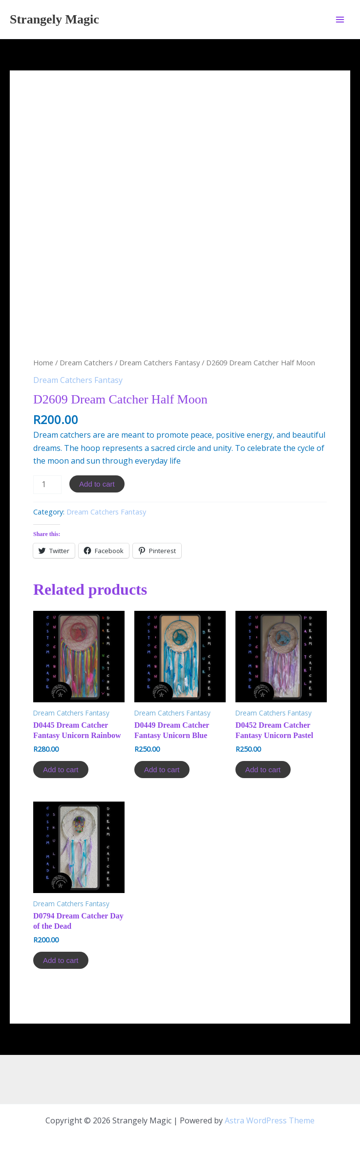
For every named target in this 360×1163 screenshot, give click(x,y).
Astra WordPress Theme (270, 1120)
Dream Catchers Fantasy (159, 362)
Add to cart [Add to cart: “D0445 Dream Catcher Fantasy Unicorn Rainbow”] (61, 769)
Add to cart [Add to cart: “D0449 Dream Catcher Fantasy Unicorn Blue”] (162, 769)
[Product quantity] (47, 484)
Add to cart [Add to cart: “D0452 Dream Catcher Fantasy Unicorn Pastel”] (263, 769)
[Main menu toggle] (340, 19)
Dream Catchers (86, 362)
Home (43, 362)
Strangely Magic (54, 19)
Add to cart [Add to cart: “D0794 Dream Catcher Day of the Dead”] (61, 960)
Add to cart (97, 484)
